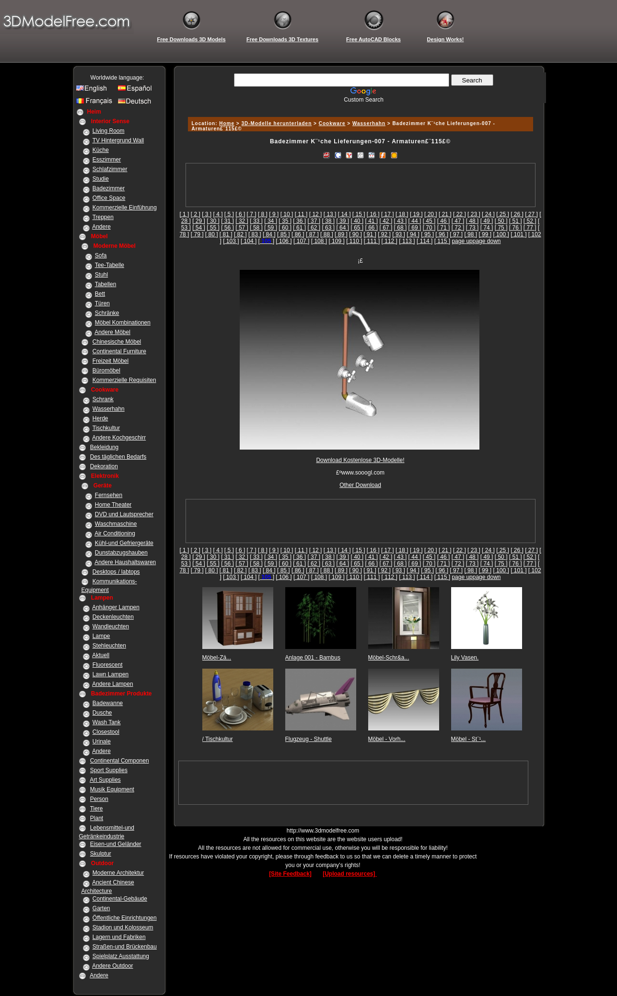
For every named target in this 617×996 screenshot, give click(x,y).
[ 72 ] (458, 227)
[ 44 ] (414, 221)
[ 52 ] (530, 221)
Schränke (107, 313)
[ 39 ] (342, 221)
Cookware (332, 123)
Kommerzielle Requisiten (124, 380)
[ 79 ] (197, 234)
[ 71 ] (443, 227)
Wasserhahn (109, 408)
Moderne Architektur (118, 872)
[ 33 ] (256, 221)
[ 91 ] (369, 234)
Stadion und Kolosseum (123, 927)
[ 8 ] (263, 214)
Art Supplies (105, 779)
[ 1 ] (184, 214)
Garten (101, 908)
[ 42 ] (386, 221)
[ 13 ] (330, 214)
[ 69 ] (414, 227)
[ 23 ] (473, 214)
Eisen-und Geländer (115, 844)
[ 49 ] (486, 221)
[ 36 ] (299, 221)
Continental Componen (119, 760)
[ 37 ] (313, 221)
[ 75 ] (501, 227)
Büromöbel (106, 370)
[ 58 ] (256, 227)
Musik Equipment (112, 789)
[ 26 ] (517, 214)
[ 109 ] (336, 241)
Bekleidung (104, 447)
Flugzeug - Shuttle (308, 739)
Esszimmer (107, 159)
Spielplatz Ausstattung (121, 956)
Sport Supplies (109, 770)
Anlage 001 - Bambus (312, 657)
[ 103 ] (231, 241)
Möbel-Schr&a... (388, 657)
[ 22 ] (459, 214)
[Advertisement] (359, 106)
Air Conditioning (114, 533)
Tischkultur (106, 428)
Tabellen (105, 284)
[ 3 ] (206, 214)
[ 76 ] (515, 227)
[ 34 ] (270, 221)
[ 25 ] (502, 214)
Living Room (109, 130)
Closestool (106, 732)
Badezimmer (109, 188)
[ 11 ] (301, 214)
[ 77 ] (530, 227)
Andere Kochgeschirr (119, 437)
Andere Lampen (112, 684)
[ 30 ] (213, 221)
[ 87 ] (312, 234)
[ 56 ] (227, 227)
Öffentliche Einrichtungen (125, 918)
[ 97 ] (456, 234)
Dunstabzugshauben (121, 552)
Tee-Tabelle (109, 265)
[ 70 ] (429, 227)
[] (266, 241)
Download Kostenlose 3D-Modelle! (360, 460)
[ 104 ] (248, 241)
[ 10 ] (286, 214)
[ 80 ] (211, 234)
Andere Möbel (112, 332)
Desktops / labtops (116, 571)
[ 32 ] (241, 221)
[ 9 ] (274, 214)
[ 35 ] (285, 221)
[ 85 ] (283, 234)
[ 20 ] (430, 214)
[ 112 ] (389, 241)
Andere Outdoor (112, 965)
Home (226, 123)
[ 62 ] (313, 227)
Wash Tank (107, 722)
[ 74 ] (486, 227)
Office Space (109, 198)
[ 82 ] (240, 234)
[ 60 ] (285, 227)
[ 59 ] (270, 227)
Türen (102, 303)
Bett (100, 293)
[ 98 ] (470, 234)
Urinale (102, 741)
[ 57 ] (241, 227)
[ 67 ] (386, 227)
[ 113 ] (407, 241)
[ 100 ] (501, 234)
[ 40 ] (356, 221)
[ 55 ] (213, 227)
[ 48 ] (472, 221)
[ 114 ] (424, 241)
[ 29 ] (198, 221)
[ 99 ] (484, 234)
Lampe (101, 636)
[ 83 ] (254, 234)
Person (99, 799)
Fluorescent (108, 664)
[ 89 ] (341, 234)
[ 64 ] (342, 227)
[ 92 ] (384, 234)
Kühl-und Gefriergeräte (124, 543)
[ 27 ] (531, 214)
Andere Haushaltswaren (125, 562)
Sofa (101, 255)
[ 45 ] (429, 221)
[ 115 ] (442, 241)
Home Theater (113, 504)
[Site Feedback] (290, 873)
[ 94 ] (413, 234)
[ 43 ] (400, 221)
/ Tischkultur (217, 739)
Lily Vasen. (465, 657)
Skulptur (100, 853)
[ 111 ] (372, 241)
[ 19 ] (416, 214)
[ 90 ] (355, 234)
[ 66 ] (371, 227)
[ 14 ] (344, 214)
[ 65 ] (356, 227)
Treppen (103, 217)
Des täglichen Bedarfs (118, 456)
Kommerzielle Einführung (125, 207)
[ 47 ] (458, 221)
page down (487, 241)
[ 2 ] (195, 214)
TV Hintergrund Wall (118, 140)
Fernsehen (108, 495)
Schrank (103, 399)
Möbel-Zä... (217, 657)
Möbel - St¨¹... (468, 739)
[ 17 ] (387, 214)
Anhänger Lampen (116, 607)
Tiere (96, 808)
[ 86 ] (297, 234)
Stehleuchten (109, 645)
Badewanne (108, 703)
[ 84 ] (269, 234)
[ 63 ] (328, 227)
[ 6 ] (240, 214)
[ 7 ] (251, 214)
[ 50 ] (501, 221)
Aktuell (100, 655)
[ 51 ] (515, 221)
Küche (101, 150)
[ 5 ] (229, 214)
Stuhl (101, 274)
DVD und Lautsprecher (124, 514)
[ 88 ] (326, 234)
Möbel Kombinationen (123, 322)
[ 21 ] (445, 214)
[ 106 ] (283, 241)
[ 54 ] (198, 227)
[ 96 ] (441, 234)
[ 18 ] (402, 214)
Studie (101, 178)
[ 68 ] (400, 227)
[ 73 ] (472, 227)
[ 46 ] (443, 221)
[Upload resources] (350, 873)
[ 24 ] (488, 214)
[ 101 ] (518, 234)
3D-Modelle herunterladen (276, 123)
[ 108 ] (319, 241)
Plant (96, 818)
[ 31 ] (227, 221)
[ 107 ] (301, 241)
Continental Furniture (119, 351)
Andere (101, 226)
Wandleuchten (111, 626)
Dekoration (104, 466)
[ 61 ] (299, 227)
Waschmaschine (116, 524)
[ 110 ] (354, 241)
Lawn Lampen (110, 674)
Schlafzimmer (110, 169)
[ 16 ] (373, 214)
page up (462, 241)
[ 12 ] (315, 214)
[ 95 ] (427, 234)
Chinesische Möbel (117, 341)
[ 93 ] (398, 234)
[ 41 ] (371, 221)
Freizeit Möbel (110, 361)
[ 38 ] (328, 221)
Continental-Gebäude (120, 898)
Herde (100, 418)
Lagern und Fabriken (119, 937)
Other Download (360, 485)
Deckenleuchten (113, 617)
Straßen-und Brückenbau (125, 946)
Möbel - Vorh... (387, 739)
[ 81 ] (226, 234)
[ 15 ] (358, 214)
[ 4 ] (218, 214)
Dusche (102, 712)
